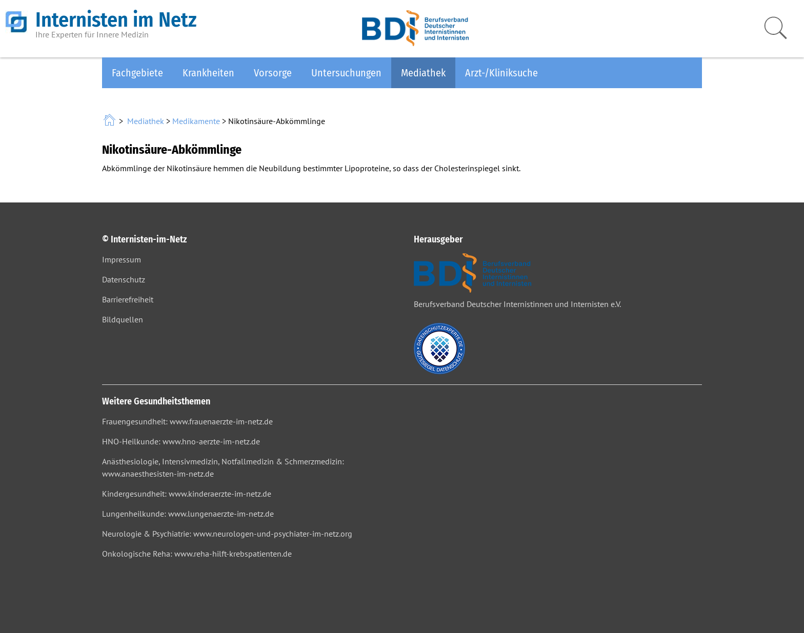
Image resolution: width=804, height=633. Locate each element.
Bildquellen (122, 319)
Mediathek (423, 73)
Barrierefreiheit (127, 299)
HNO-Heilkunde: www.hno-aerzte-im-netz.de (181, 441)
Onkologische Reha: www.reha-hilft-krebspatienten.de (197, 553)
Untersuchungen (346, 73)
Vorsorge (273, 73)
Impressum (121, 259)
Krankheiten (208, 73)
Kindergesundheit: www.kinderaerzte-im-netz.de (186, 493)
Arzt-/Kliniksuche (501, 73)
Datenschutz (123, 279)
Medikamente (196, 121)
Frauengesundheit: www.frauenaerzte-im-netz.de (187, 421)
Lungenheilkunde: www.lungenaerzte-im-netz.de (188, 513)
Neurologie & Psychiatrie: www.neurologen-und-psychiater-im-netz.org (227, 533)
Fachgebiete (137, 73)
